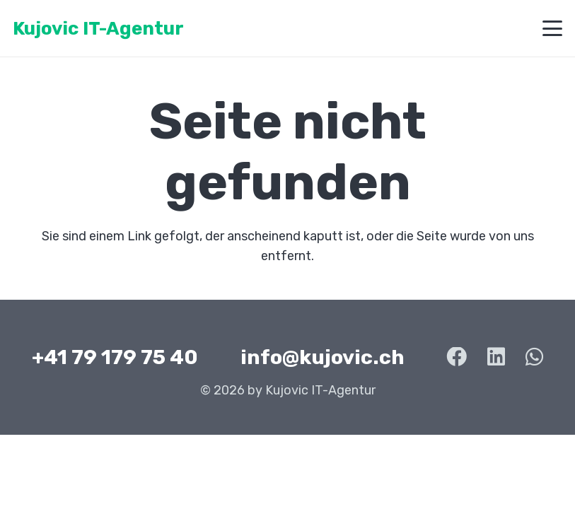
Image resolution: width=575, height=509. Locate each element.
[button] (553, 28)
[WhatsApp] (534, 357)
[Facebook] (456, 357)
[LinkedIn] (496, 357)
